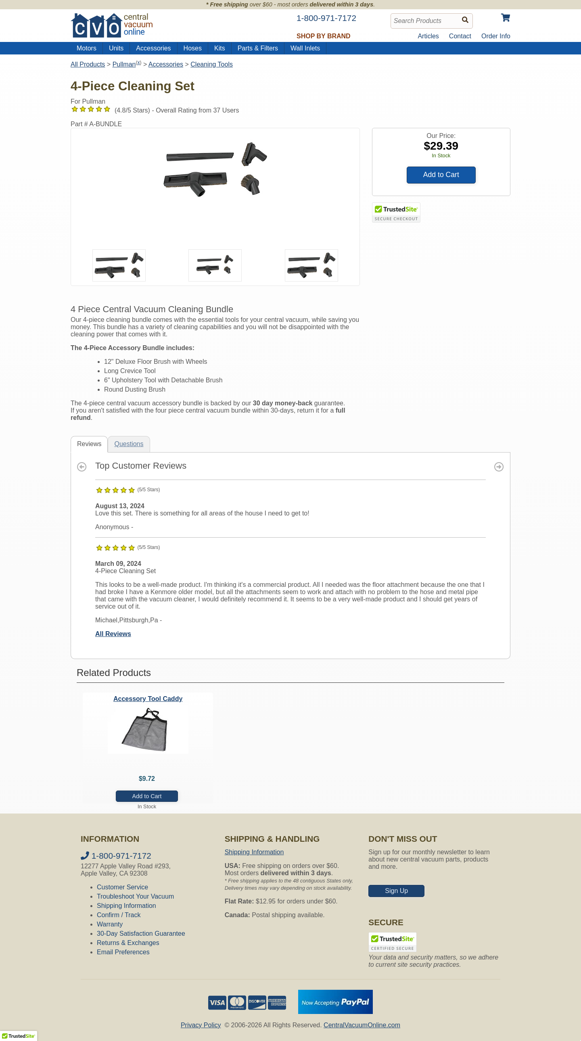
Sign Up (396, 890)
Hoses (193, 48)
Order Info (495, 36)
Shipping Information (126, 905)
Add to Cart (441, 175)
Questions (128, 443)
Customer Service (122, 887)
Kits (219, 48)
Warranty (110, 924)
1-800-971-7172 (116, 855)
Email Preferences (123, 952)
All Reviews (113, 633)
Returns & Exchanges (128, 942)
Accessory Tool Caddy (147, 698)
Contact (460, 36)
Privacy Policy (201, 1025)
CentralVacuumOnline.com (362, 1025)
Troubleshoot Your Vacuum (135, 896)
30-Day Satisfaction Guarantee (141, 933)
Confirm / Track (118, 915)
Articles (428, 36)
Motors (86, 48)
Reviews (89, 443)
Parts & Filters (258, 48)
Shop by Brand (324, 36)
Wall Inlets (305, 48)
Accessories (153, 48)
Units (116, 48)
